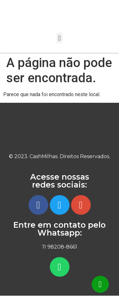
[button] (59, 38)
